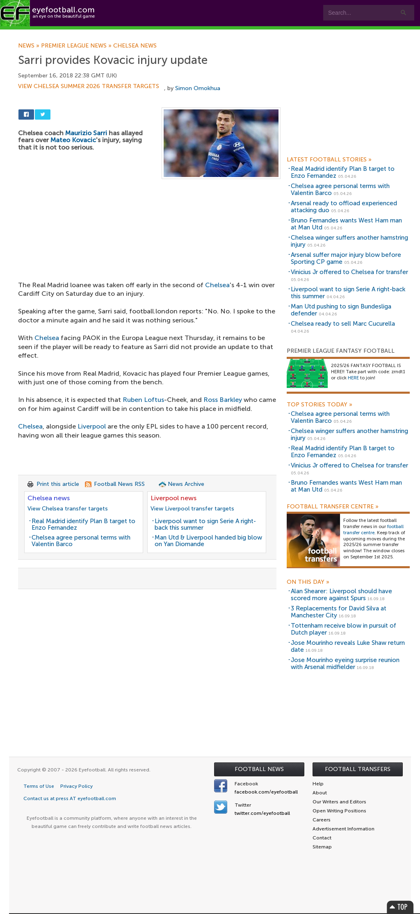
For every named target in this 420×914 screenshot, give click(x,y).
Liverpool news (173, 498)
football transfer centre (373, 529)
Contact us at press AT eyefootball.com (69, 798)
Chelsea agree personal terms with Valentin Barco (81, 541)
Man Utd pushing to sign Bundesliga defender (341, 310)
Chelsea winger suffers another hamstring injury (349, 241)
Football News (259, 769)
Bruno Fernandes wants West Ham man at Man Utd (346, 224)
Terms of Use (38, 786)
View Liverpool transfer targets (192, 508)
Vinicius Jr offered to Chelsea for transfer (349, 272)
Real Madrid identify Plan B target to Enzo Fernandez (83, 524)
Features (122, 33)
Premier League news (77, 46)
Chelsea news (135, 46)
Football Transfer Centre (333, 507)
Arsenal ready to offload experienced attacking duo (344, 207)
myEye (210, 33)
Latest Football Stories (329, 160)
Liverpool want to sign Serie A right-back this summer (205, 524)
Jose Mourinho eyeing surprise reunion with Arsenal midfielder (345, 663)
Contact (256, 33)
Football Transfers (357, 769)
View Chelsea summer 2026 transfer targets (88, 86)
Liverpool (92, 426)
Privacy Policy (76, 786)
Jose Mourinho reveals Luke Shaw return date (348, 646)
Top (400, 906)
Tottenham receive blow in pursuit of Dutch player (343, 629)
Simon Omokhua (197, 88)
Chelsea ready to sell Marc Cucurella (343, 323)
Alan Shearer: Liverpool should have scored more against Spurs (341, 594)
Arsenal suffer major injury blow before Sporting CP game (346, 258)
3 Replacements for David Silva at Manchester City (338, 612)
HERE (353, 378)
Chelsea (46, 338)
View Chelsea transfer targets (67, 508)
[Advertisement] (149, 239)
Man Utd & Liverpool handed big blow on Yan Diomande (208, 541)
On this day (308, 582)
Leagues (167, 33)
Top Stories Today (319, 405)
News (29, 46)
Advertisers (306, 33)
